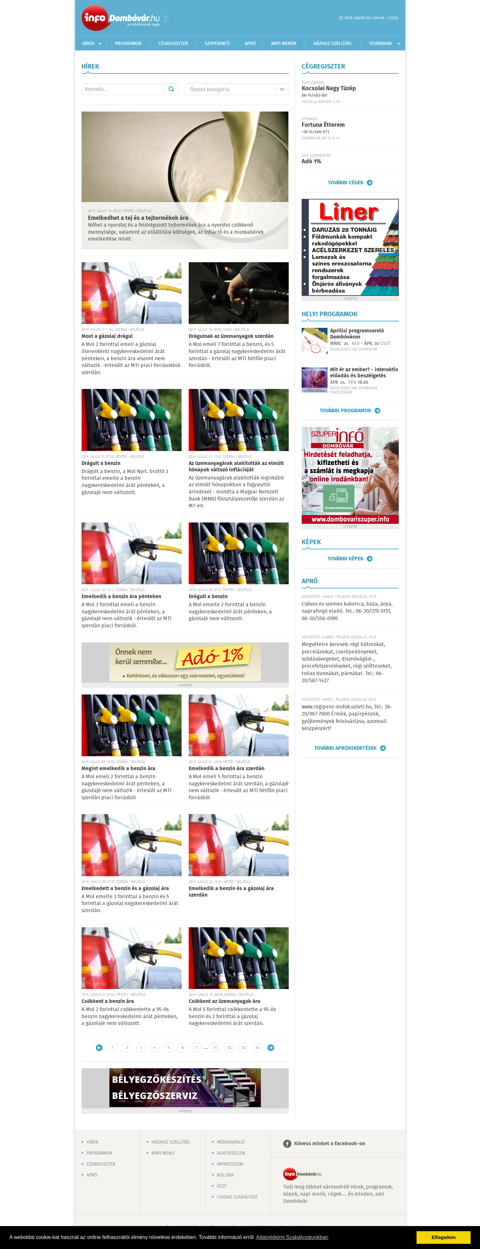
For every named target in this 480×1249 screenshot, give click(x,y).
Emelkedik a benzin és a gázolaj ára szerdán (231, 892)
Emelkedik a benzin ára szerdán (226, 769)
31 (215, 1048)
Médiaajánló (231, 1142)
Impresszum (230, 1164)
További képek (345, 559)
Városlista (165, 18)
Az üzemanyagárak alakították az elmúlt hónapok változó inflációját (236, 466)
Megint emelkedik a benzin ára (118, 769)
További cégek (345, 183)
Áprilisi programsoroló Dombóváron (357, 334)
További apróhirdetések (345, 748)
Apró (250, 43)
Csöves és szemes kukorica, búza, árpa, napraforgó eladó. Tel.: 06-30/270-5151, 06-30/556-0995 (347, 611)
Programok (128, 43)
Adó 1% (311, 161)
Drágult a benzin (101, 463)
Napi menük (283, 43)
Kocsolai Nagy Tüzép (329, 88)
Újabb (99, 1048)
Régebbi (271, 1048)
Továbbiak (380, 43)
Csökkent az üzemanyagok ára (224, 1001)
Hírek (88, 43)
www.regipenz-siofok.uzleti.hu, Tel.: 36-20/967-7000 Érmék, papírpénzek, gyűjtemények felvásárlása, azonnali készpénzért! (347, 718)
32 (229, 1048)
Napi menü (162, 1153)
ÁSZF (222, 1186)
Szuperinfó (217, 43)
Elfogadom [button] (444, 1237)
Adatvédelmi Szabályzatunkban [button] (292, 1237)
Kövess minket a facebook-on (329, 1144)
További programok (345, 411)
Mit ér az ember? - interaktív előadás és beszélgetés (364, 373)
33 (243, 1048)
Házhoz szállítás (333, 43)
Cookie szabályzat (237, 1197)
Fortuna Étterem (323, 125)
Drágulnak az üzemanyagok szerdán (231, 336)
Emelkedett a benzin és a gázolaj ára (125, 889)
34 (257, 1048)
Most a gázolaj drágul (107, 336)
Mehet (171, 89)
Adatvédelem (231, 1153)
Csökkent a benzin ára (108, 1001)
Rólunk (225, 1175)
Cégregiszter (173, 43)
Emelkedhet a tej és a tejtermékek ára (138, 218)
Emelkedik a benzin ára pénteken (121, 597)
